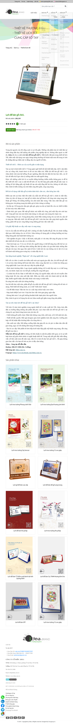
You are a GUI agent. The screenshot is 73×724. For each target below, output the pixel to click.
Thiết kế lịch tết (25, 46)
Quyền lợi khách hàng (12, 700)
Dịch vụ (41, 12)
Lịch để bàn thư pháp (20, 529)
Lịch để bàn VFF (20, 621)
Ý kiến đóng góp (10, 702)
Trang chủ (10, 1)
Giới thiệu (32, 12)
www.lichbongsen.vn (60, 1)
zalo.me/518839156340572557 (24, 650)
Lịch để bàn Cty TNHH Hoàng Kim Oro (52, 575)
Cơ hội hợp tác (10, 706)
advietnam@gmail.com (20, 653)
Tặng (64, 12)
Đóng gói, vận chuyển (12, 698)
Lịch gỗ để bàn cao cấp (20, 483)
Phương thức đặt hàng (12, 696)
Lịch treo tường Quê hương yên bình (52, 403)
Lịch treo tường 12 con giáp (53, 449)
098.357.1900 (36, 128)
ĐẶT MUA (11, 128)
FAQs (64, 16)
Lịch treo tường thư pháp (52, 529)
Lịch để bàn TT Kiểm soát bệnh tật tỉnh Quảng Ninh (20, 576)
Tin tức (17, 1)
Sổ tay (49, 12)
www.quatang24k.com (44, 1)
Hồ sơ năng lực (10, 693)
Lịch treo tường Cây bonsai (20, 449)
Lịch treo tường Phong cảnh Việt (20, 403)
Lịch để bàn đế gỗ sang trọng (52, 483)
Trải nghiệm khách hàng (12, 704)
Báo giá (56, 12)
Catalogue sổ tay (10, 691)
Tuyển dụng (24, 1)
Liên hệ (32, 1)
